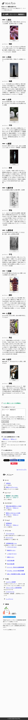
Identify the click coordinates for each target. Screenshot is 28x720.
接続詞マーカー (11, 550)
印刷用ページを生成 (9, 432)
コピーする (5, 421)
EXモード (15, 497)
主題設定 (8, 483)
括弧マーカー (10, 557)
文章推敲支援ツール (11, 543)
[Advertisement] (15, 673)
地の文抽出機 (10, 564)
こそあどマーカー (12, 553)
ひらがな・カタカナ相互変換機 (15, 570)
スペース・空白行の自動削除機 (15, 567)
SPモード (13, 439)
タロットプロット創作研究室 (14, 587)
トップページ (9, 599)
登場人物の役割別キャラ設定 (13, 506)
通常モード (6, 439)
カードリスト (9, 537)
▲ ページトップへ (22, 469)
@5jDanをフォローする (9, 617)
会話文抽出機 (10, 560)
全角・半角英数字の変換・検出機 (16, 574)
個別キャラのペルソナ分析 (13, 513)
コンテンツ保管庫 (11, 582)
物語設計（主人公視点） (12, 495)
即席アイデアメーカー (12, 487)
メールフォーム (10, 591)
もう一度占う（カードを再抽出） (12, 403)
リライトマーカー (12, 547)
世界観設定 (9, 523)
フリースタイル (10, 533)
